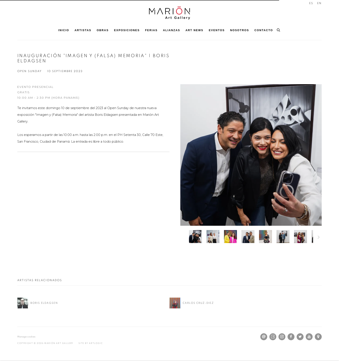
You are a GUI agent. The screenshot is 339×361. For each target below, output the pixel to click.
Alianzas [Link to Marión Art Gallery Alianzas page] (171, 30)
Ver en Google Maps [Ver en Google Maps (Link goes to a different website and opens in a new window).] (318, 336)
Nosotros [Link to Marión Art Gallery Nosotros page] (239, 30)
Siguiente (319, 238)
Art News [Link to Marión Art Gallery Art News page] (194, 30)
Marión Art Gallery (169, 13)
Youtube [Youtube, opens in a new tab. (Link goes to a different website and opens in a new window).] (309, 336)
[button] (195, 236)
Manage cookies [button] (26, 336)
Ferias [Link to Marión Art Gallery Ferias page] (151, 30)
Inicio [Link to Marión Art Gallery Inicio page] (63, 30)
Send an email (263, 336)
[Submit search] (279, 29)
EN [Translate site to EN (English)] (319, 3)
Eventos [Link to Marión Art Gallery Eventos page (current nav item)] (217, 30)
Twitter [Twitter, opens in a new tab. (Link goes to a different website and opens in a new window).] (300, 336)
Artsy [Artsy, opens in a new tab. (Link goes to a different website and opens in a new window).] (272, 336)
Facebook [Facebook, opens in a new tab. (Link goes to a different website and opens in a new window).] (291, 336)
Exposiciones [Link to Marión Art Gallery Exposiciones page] (127, 30)
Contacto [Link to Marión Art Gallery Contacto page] (263, 30)
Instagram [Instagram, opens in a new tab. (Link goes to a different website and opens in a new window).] (281, 336)
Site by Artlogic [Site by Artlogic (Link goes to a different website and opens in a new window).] (90, 343)
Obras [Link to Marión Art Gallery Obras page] (103, 30)
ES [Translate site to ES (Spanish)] (311, 3)
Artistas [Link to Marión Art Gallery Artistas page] (83, 30)
